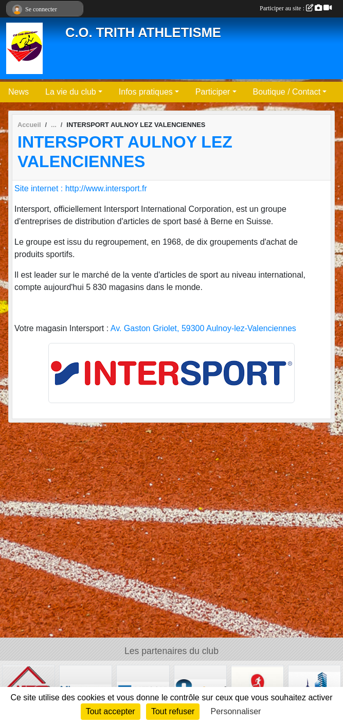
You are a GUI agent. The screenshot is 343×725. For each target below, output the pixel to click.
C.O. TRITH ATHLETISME (143, 32)
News (18, 91)
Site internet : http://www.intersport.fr (80, 188)
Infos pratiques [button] (146, 91)
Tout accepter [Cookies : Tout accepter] (110, 711)
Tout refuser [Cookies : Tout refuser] (172, 711)
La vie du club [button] (70, 91)
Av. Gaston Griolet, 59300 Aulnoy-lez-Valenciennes (203, 328)
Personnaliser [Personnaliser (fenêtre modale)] (236, 711)
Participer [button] (212, 91)
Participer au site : (296, 8)
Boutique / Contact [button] (287, 91)
